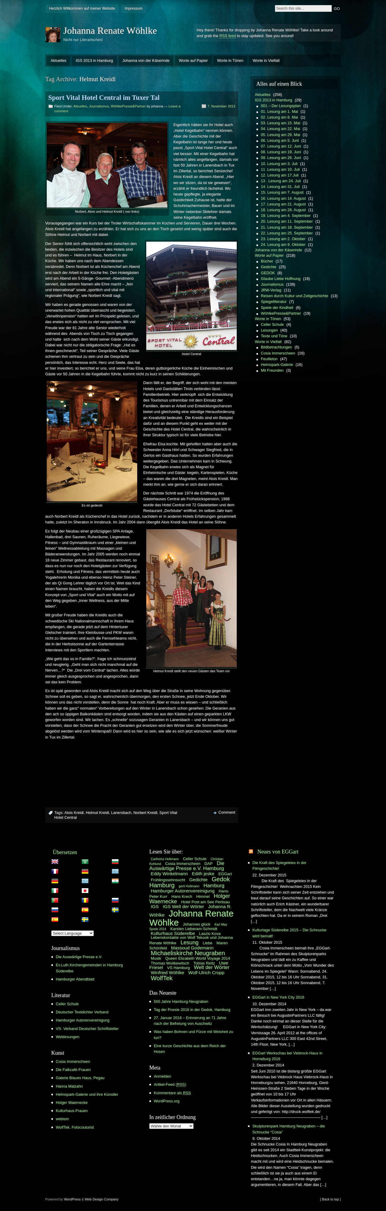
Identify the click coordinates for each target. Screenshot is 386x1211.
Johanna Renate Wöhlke (110, 30)
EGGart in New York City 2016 (278, 997)
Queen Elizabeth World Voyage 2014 (197, 958)
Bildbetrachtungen (276, 347)
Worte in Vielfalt (266, 60)
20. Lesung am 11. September (287, 221)
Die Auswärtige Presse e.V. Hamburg (186, 865)
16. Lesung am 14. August (283, 198)
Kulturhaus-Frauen (72, 1110)
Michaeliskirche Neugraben (188, 953)
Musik (156, 958)
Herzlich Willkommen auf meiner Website (82, 8)
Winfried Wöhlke (167, 972)
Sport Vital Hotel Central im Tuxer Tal (104, 97)
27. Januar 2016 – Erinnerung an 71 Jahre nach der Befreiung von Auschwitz (190, 1021)
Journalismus (99, 106)
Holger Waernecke (72, 1102)
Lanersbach (121, 812)
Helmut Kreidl (97, 812)
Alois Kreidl (74, 812)
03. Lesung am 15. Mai (280, 123)
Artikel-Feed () (170, 1084)
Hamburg (214, 885)
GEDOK (268, 273)
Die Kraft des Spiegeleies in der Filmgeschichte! (279, 865)
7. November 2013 (221, 106)
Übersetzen (65, 852)
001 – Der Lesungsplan (281, 105)
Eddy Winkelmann (169, 873)
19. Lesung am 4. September (286, 215)
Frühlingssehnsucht (168, 880)
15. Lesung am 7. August (282, 192)
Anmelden (162, 1076)
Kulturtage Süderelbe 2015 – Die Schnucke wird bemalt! (289, 933)
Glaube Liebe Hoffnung (280, 278)
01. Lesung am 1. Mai (279, 111)
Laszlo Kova (210, 933)
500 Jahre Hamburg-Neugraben (181, 1001)
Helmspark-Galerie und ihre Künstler (87, 1094)
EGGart (225, 874)
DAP (208, 863)
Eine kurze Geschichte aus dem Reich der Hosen (190, 1049)
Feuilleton (269, 359)
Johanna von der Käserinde (146, 60)
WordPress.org (166, 1101)
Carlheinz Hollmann (165, 859)
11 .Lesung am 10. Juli (280, 169)
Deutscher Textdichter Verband (82, 1012)
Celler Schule (272, 324)
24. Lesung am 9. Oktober (283, 244)
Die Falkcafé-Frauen (73, 1069)
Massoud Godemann (192, 947)
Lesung (189, 942)
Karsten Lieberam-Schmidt (193, 929)
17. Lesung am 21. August (283, 204)
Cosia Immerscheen (278, 353)
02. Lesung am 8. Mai (279, 117)
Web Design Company (102, 1199)
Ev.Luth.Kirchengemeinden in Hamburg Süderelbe (89, 968)
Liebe (207, 943)
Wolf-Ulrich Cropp (206, 972)
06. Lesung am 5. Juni (280, 140)
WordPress (72, 1199)
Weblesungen (67, 1037)
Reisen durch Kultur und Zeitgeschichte (294, 296)
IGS (155, 906)
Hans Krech (181, 896)
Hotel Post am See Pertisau (205, 902)
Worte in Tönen (230, 60)
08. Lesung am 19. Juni (281, 152)
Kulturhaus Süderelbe (173, 933)
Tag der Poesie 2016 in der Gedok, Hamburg (192, 1009)
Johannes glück (196, 924)
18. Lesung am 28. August (283, 210)
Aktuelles (58, 60)
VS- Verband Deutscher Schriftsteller (87, 1028)
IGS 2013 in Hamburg (94, 60)
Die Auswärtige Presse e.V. (79, 957)
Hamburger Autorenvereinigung (82, 1020)
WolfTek (161, 978)
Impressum (133, 8)
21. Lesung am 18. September (287, 227)
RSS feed (227, 35)
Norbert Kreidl (145, 812)
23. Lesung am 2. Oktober (283, 239)
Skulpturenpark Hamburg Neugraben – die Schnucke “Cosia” (288, 1129)
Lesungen (269, 330)
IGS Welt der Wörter (183, 906)
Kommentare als (172, 1093)
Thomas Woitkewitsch (170, 963)
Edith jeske (203, 873)
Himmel (203, 896)
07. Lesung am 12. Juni (281, 146)
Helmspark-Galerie (277, 364)
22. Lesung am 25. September (287, 233)
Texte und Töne (274, 336)
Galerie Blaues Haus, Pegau (80, 1078)
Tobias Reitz (204, 963)
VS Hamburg (178, 967)
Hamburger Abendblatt (75, 979)
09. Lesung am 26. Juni (281, 157)
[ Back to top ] (330, 1199)
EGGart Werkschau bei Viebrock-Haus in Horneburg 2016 (287, 1056)
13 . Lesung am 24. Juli (281, 181)
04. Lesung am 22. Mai (280, 128)
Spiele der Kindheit (277, 307)
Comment (227, 812)
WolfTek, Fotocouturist (75, 1127)
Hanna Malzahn (69, 1086)
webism (62, 1119)
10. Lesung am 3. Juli (279, 163)
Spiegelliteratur (273, 301)
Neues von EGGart (277, 852)
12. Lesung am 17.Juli (280, 175)
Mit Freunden (272, 370)
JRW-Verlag (271, 290)
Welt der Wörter (211, 967)
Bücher (267, 261)
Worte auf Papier (193, 60)
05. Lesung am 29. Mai (280, 134)
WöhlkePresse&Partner (128, 106)
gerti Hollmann (189, 886)
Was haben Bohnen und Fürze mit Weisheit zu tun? (193, 1034)
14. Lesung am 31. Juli (280, 186)
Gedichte (268, 267)
